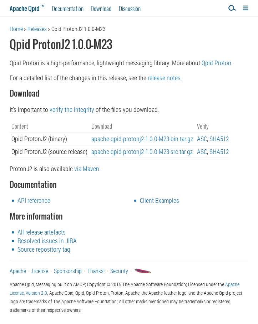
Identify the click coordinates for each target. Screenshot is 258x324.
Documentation (68, 8)
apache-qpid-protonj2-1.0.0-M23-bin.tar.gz (142, 138)
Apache (18, 271)
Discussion (130, 8)
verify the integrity (72, 109)
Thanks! (96, 271)
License (40, 271)
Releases (37, 29)
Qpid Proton (216, 62)
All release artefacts (41, 232)
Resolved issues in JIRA (47, 240)
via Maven (86, 168)
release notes (164, 77)
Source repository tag (43, 249)
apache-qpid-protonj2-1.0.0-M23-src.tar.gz (142, 151)
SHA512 (219, 138)
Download (101, 8)
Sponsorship (68, 271)
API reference (33, 200)
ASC (202, 138)
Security (119, 271)
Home (16, 29)
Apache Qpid (27, 8)
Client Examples (159, 200)
